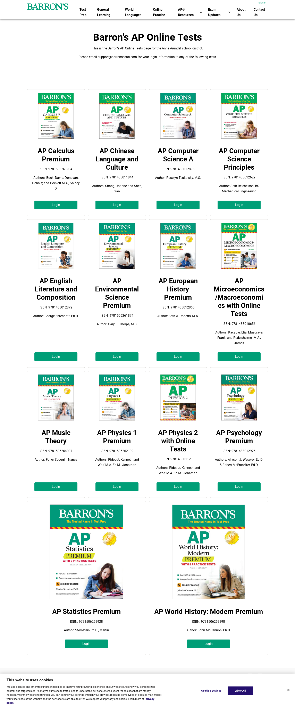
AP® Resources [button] (190, 12)
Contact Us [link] (259, 12)
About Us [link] (241, 12)
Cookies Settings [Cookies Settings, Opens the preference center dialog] (211, 690)
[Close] (288, 689)
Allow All (240, 690)
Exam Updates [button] (220, 12)
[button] (55, 205)
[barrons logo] (47, 6)
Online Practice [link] (159, 12)
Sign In (262, 2)
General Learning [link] (103, 12)
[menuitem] (85, 12)
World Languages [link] (133, 12)
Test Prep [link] (82, 12)
